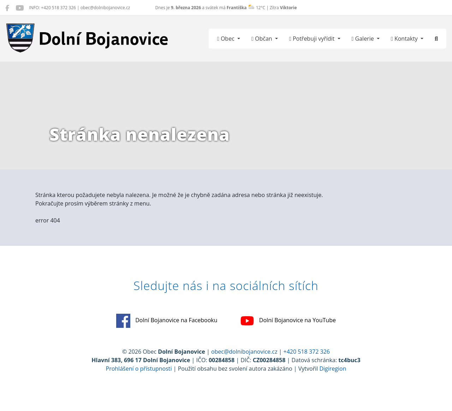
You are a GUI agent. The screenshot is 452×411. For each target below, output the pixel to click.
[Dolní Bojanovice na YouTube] (20, 8)
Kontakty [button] (405, 38)
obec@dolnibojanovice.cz (244, 351)
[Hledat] (436, 38)
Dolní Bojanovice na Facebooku (167, 321)
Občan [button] (262, 38)
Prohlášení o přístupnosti (139, 368)
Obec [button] (226, 38)
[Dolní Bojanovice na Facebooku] (7, 8)
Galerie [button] (363, 38)
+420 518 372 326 (307, 351)
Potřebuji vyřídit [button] (312, 38)
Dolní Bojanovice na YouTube (288, 321)
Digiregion (332, 368)
